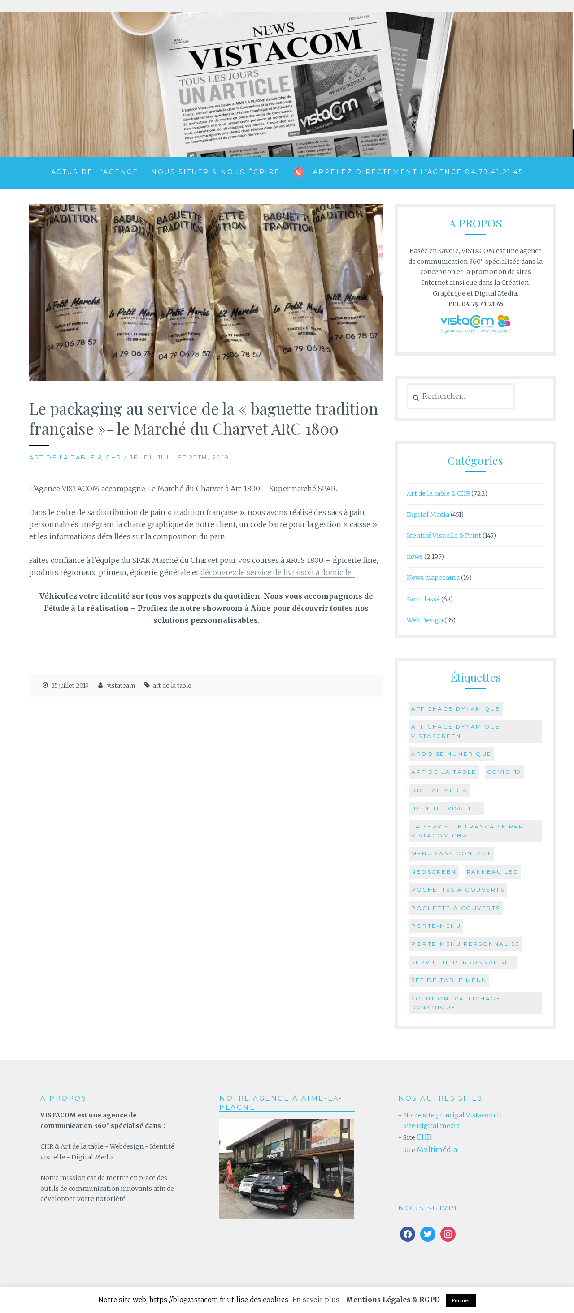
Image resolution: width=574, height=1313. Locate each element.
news (415, 557)
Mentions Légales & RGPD (393, 1300)
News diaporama (433, 578)
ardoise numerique (451, 754)
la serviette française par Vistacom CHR (467, 831)
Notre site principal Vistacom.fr (452, 1115)
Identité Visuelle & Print (444, 536)
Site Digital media (431, 1126)
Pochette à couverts (455, 908)
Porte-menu (436, 926)
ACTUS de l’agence (95, 172)
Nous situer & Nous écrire (215, 172)
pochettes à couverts (457, 889)
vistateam (121, 686)
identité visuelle (446, 808)
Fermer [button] (461, 1300)
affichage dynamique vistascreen (455, 731)
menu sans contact (451, 853)
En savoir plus (315, 1300)
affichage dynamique (455, 708)
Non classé (423, 599)
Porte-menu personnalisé (465, 943)
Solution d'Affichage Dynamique (456, 1003)
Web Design (425, 620)
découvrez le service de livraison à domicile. (277, 572)
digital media (439, 790)
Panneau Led (493, 871)
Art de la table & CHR (75, 457)
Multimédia (437, 1149)
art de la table (172, 686)
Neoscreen (434, 871)
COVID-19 (504, 771)
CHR (424, 1137)
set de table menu (449, 980)
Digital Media (428, 515)
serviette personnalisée (462, 962)
